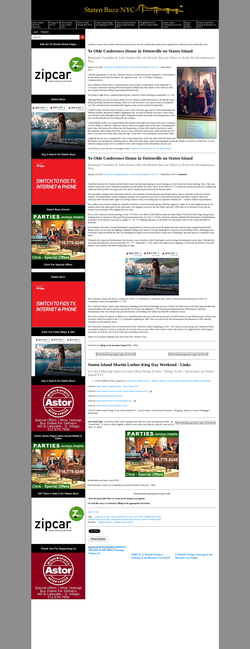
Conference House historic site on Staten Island (150, 148)
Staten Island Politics (188, 24)
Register (45, 32)
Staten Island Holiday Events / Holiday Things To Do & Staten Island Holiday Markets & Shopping (168, 381)
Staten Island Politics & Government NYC (114, 401)
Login (35, 32)
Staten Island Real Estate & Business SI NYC (207, 24)
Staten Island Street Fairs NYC (109, 396)
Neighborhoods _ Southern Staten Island (115, 522)
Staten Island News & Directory (37, 24)
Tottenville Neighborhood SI (116, 67)
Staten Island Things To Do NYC (144, 67)
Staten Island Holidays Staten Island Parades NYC (126, 24)
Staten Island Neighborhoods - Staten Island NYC (117, 386)
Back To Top (93, 512)
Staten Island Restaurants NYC (84, 23)
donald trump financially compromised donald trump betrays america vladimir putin (125, 519)
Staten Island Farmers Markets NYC (111, 405)
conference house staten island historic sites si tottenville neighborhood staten (128, 516)
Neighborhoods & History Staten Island (149, 23)
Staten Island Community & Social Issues (172, 24)
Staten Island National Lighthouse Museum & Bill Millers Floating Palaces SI (107, 550)
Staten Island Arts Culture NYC (66, 24)
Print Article (98, 539)
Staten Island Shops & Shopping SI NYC (105, 23)
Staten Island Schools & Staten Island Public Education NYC (122, 391)
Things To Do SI (54, 23)
